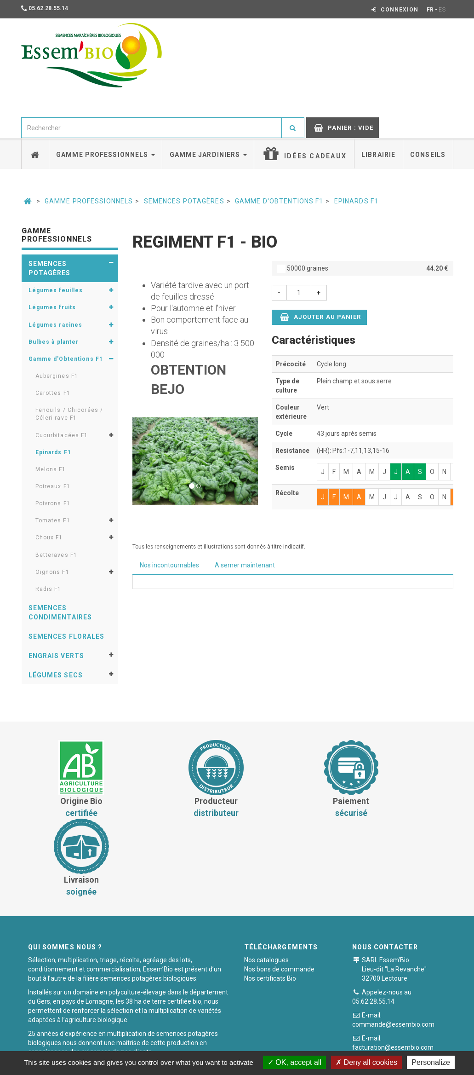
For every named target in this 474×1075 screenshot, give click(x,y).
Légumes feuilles (56, 290)
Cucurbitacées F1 (61, 435)
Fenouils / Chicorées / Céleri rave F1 (69, 414)
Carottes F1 (52, 393)
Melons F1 (50, 469)
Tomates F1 (52, 520)
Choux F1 (49, 537)
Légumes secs (56, 675)
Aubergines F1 (57, 376)
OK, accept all (294, 1062)
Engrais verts (57, 655)
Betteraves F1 (56, 555)
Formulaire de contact (408, 985)
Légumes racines (56, 325)
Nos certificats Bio (270, 899)
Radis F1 (48, 589)
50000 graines (362, 268)
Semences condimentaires (60, 612)
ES (442, 9)
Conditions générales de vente (149, 1045)
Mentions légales (298, 1045)
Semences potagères (184, 201)
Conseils (427, 154)
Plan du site (353, 1045)
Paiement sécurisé (233, 1045)
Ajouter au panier (320, 316)
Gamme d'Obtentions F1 (279, 201)
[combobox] (151, 127)
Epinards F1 (356, 201)
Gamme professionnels (105, 154)
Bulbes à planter (54, 342)
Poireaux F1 (52, 486)
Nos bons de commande (279, 890)
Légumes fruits (52, 307)
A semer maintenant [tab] (245, 565)
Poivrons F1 (52, 503)
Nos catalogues (266, 881)
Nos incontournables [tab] (169, 565)
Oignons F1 (52, 572)
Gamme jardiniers (208, 154)
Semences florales (67, 636)
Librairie (378, 154)
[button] (141, 461)
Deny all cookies (366, 1062)
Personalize (430, 1062)
